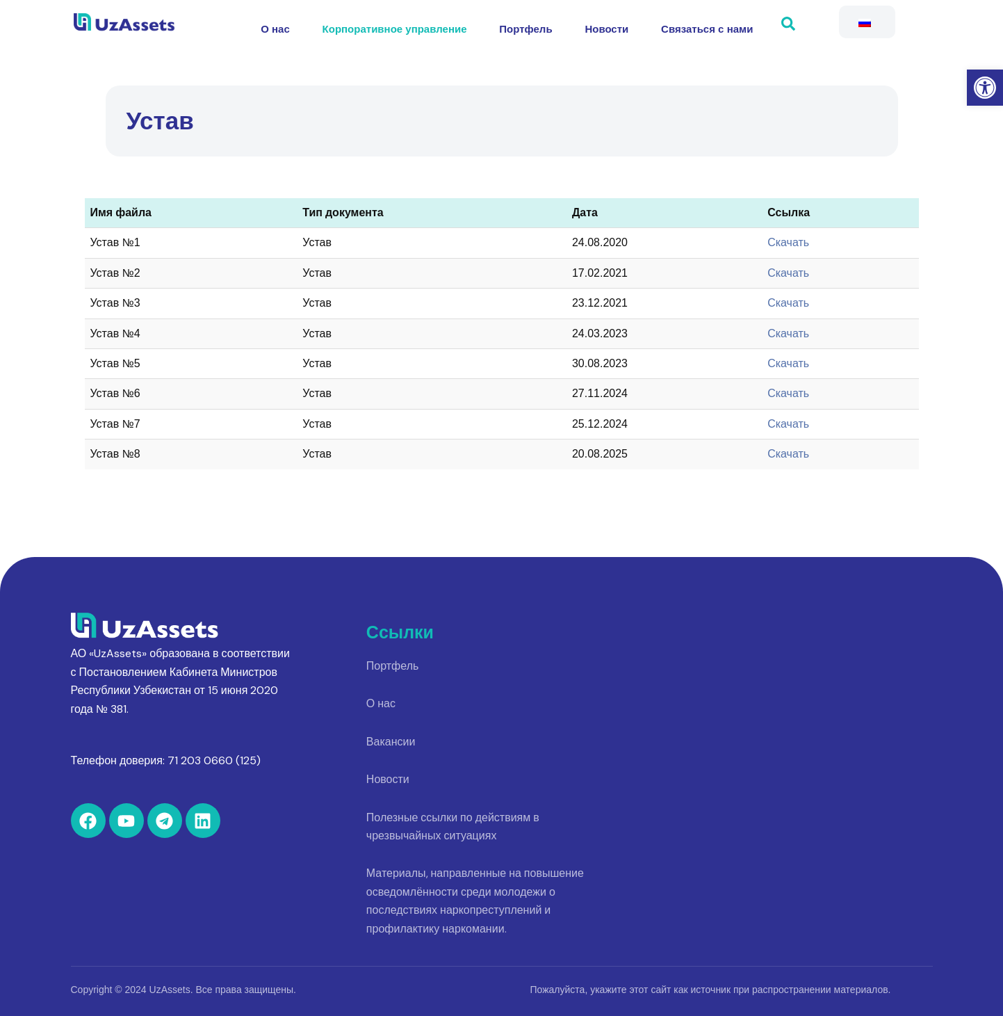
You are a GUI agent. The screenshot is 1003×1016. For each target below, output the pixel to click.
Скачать (788, 242)
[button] (985, 88)
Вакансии (391, 741)
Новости (603, 25)
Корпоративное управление (398, 25)
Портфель (525, 25)
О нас (283, 25)
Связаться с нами (699, 25)
